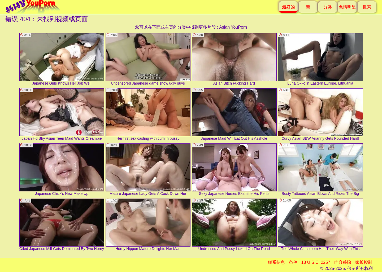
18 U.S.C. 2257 (315, 262)
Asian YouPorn (233, 27)
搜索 (367, 7)
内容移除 (342, 262)
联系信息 (276, 262)
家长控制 (363, 262)
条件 (293, 262)
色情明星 (347, 7)
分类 (327, 7)
